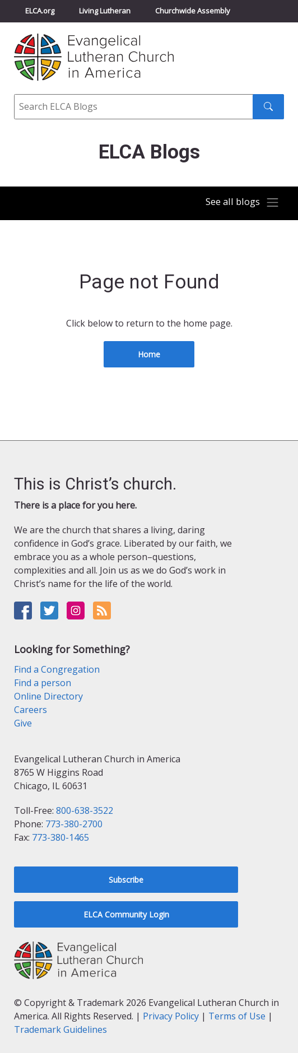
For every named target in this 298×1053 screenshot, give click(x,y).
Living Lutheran (105, 11)
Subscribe (126, 879)
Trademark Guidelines (60, 1029)
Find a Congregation (57, 669)
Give (23, 723)
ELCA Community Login (126, 914)
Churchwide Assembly (192, 11)
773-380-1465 (60, 837)
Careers (30, 709)
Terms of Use (237, 1016)
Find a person (42, 683)
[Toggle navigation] (242, 203)
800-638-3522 (84, 810)
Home (149, 354)
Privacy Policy (171, 1016)
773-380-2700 (74, 824)
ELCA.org (39, 11)
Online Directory (48, 696)
